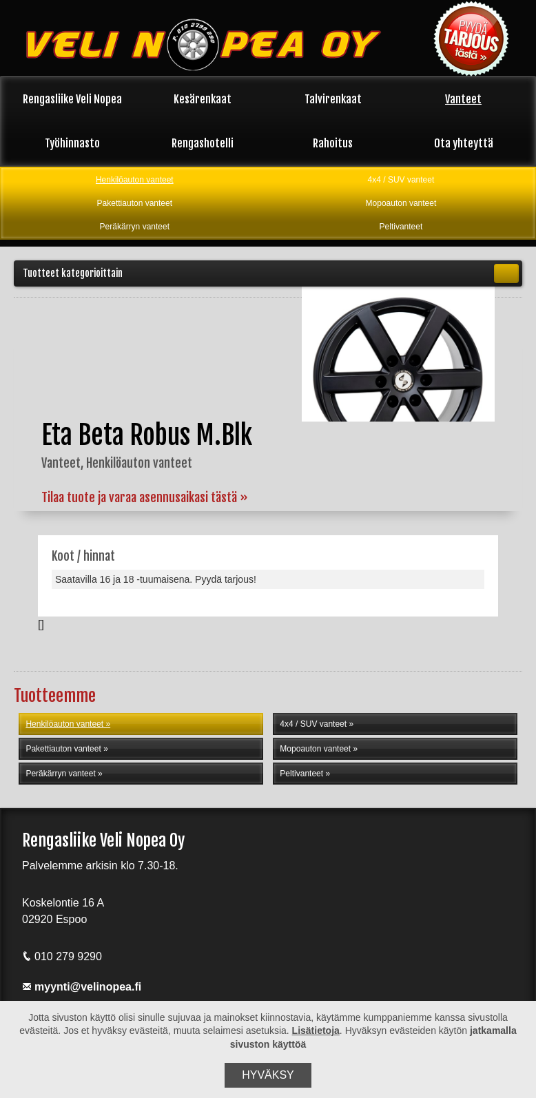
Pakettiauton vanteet (134, 203)
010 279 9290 (62, 956)
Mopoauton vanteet (401, 203)
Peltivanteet (401, 226)
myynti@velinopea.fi (81, 987)
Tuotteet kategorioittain (271, 273)
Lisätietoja (316, 1030)
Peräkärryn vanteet (134, 226)
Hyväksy (268, 1075)
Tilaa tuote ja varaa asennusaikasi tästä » (144, 497)
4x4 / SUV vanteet (401, 180)
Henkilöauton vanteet (135, 180)
